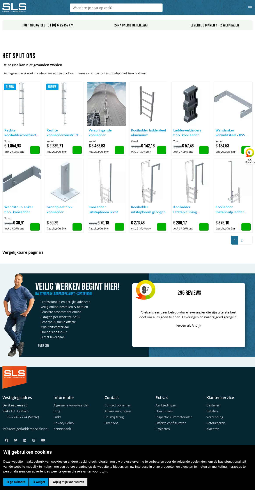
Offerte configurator (171, 423)
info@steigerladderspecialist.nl (25, 429)
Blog (56, 411)
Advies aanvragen (117, 411)
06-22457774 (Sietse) (23, 417)
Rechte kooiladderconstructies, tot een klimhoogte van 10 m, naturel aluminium (22, 133)
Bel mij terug (114, 417)
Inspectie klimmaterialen (174, 417)
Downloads (164, 411)
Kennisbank (62, 429)
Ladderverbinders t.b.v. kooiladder (187, 132)
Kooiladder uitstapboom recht (103, 209)
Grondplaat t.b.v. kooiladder (60, 209)
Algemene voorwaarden (71, 405)
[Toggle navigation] (250, 7)
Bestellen (213, 405)
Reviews (193, 293)
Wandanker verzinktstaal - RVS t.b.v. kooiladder (230, 133)
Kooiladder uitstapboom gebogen (148, 209)
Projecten (163, 429)
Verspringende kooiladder (100, 132)
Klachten (212, 429)
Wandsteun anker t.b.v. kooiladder (18, 209)
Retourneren (215, 423)
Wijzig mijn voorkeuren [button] (68, 482)
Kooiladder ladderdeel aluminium (148, 132)
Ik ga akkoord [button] (16, 482)
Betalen (212, 411)
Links (57, 417)
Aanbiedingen (166, 405)
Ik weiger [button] (39, 482)
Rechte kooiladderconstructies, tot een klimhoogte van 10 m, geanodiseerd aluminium (64, 133)
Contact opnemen (117, 405)
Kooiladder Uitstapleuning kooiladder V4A (185, 209)
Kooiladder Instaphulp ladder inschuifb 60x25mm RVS (231, 209)
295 (181, 292)
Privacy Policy (63, 423)
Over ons (42, 345)
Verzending (214, 417)
